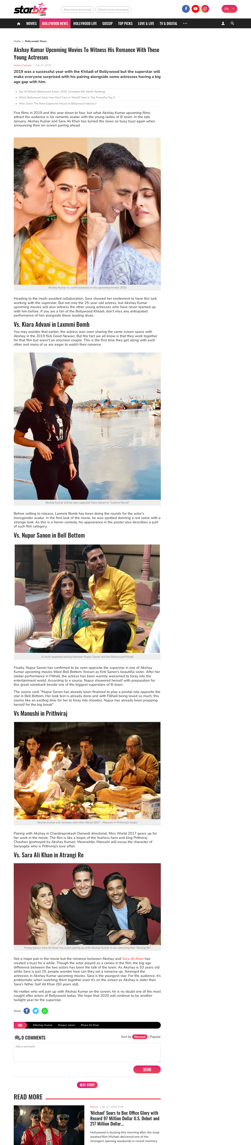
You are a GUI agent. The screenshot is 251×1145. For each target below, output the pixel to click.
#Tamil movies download (113, 10)
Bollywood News (55, 23)
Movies (31, 23)
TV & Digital (168, 23)
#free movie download (77, 10)
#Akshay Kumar (42, 1025)
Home (17, 41)
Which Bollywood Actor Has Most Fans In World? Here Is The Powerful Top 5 (67, 97)
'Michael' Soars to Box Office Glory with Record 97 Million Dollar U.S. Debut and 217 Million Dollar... (124, 1118)
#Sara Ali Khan (90, 1025)
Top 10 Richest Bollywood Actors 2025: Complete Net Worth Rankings (62, 91)
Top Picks (125, 23)
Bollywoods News (35, 41)
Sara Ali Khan (133, 958)
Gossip (107, 23)
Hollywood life (85, 23)
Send (147, 1069)
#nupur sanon (66, 1025)
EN (227, 9)
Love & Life (146, 23)
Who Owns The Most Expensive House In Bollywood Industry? (57, 103)
